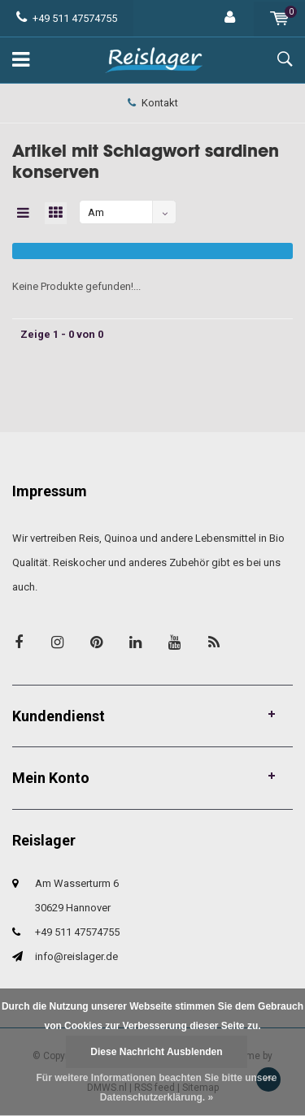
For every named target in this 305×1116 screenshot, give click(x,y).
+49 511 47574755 (66, 18)
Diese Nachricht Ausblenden (156, 1052)
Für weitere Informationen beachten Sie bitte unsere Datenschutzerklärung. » (156, 1087)
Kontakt (153, 103)
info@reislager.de (76, 956)
